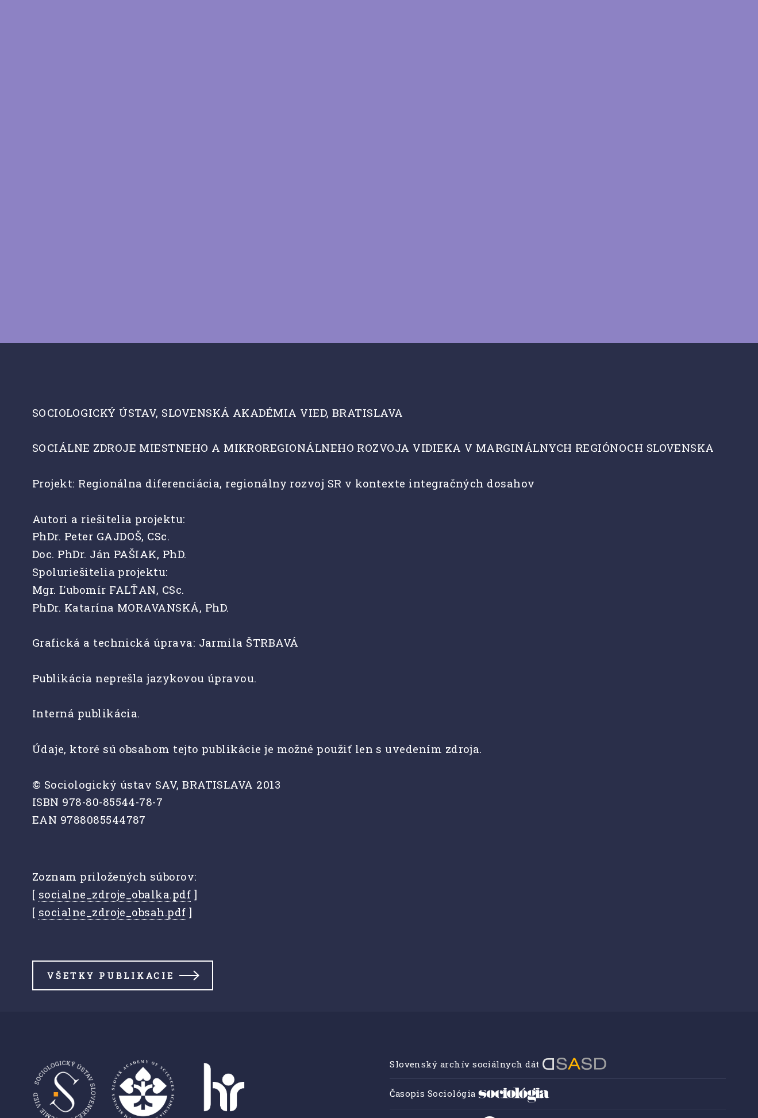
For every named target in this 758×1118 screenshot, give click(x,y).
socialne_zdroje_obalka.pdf (115, 894)
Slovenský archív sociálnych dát (498, 1064)
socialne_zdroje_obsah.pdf (112, 912)
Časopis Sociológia (470, 1093)
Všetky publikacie (110, 975)
